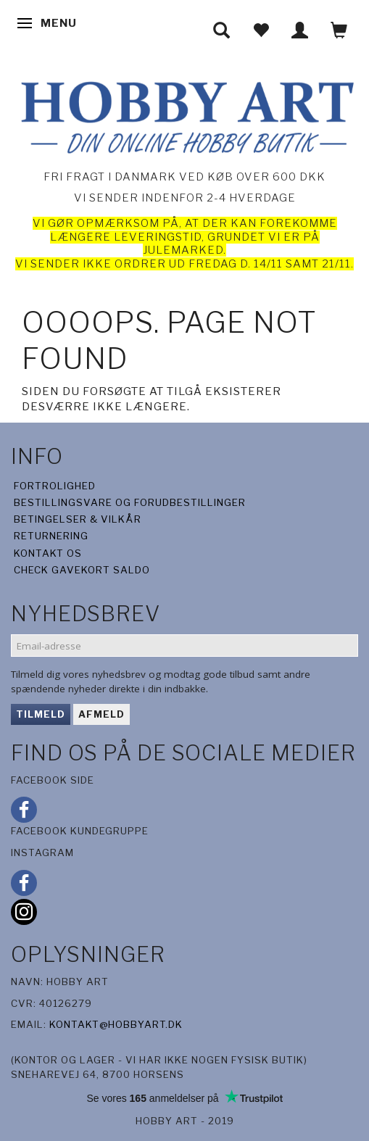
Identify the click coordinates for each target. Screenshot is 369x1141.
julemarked (183, 250)
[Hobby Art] (184, 115)
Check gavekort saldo (82, 570)
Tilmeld (40, 714)
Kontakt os (48, 553)
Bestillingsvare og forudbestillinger (130, 502)
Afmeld (101, 714)
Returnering (51, 536)
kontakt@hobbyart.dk (116, 1024)
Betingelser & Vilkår (77, 519)
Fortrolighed (55, 485)
